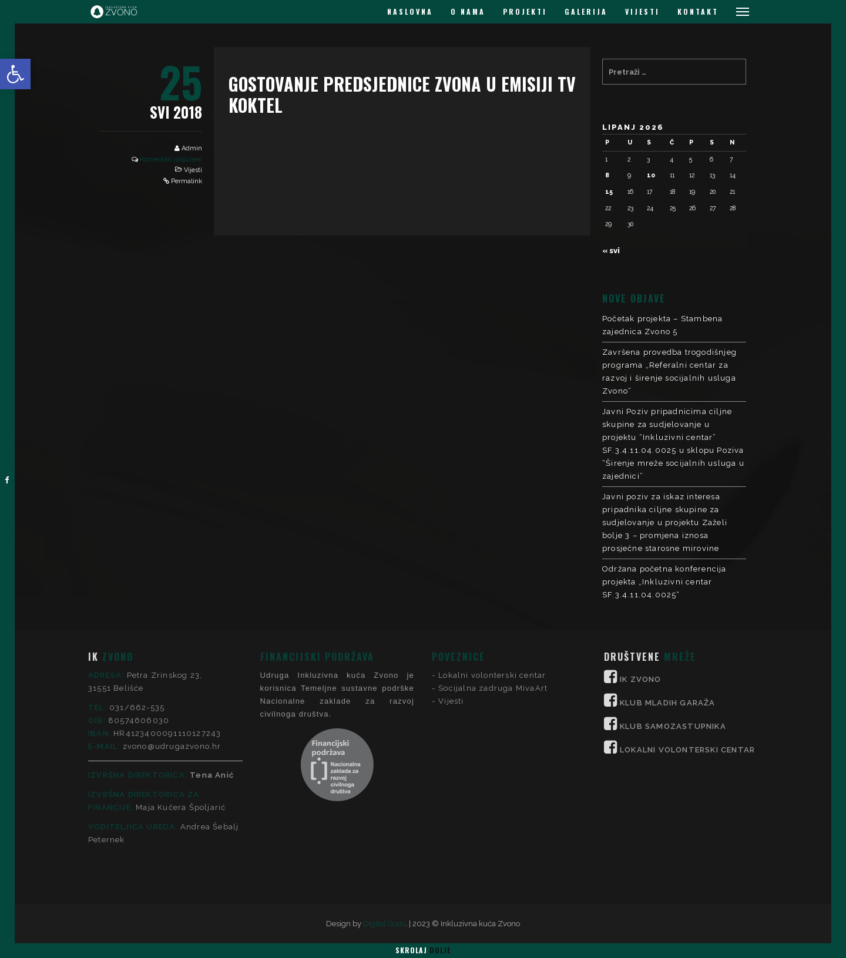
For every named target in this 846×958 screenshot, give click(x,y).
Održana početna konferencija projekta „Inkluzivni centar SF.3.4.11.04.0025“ (664, 581)
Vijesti (193, 170)
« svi (611, 250)
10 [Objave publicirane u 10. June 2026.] (651, 175)
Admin (192, 148)
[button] (15, 74)
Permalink (186, 181)
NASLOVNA (410, 11)
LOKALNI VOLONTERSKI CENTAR (687, 654)
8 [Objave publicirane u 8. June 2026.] (607, 175)
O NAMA (468, 11)
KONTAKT (698, 11)
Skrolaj (423, 950)
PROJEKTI (525, 11)
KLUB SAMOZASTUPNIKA (673, 630)
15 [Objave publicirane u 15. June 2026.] (609, 191)
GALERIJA (586, 11)
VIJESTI (642, 11)
